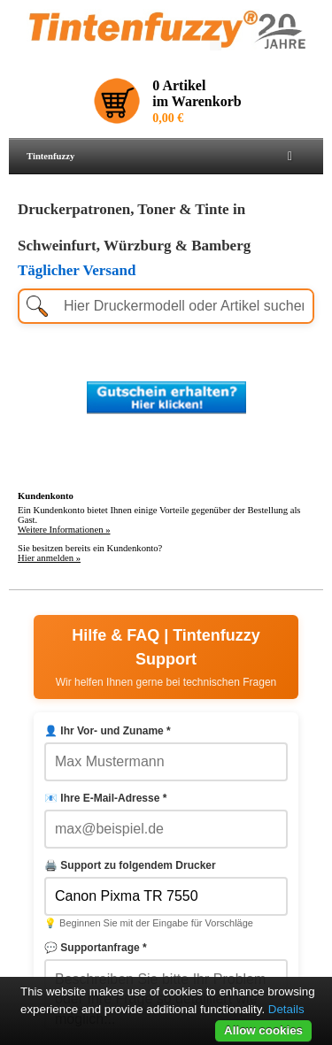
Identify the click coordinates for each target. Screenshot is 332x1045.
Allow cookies (263, 1030)
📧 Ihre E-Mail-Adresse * (105, 798)
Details (286, 1009)
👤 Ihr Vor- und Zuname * (107, 731)
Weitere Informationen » (64, 529)
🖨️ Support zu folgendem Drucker (130, 865)
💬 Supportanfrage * (95, 947)
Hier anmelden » (49, 558)
